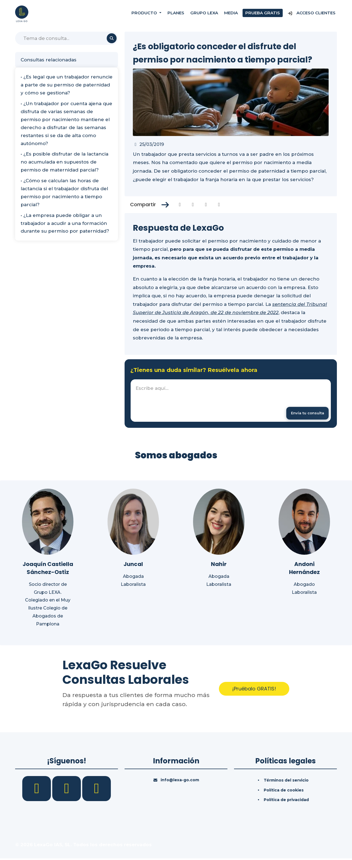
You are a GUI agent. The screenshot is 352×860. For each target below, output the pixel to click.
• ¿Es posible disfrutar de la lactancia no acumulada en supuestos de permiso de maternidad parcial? (64, 162)
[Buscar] (66, 38)
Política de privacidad (286, 801)
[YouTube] (96, 789)
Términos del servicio (286, 781)
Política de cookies (284, 791)
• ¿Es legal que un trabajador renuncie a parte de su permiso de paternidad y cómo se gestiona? (66, 85)
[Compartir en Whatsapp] (219, 205)
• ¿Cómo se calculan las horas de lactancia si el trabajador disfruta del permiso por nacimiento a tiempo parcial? (64, 192)
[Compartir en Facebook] (180, 205)
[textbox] (231, 401)
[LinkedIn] (67, 789)
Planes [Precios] (175, 13)
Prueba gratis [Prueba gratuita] (262, 13)
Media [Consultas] (231, 13)
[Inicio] (21, 13)
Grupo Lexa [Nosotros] (204, 13)
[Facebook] (37, 789)
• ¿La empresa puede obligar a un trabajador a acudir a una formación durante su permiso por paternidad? (65, 223)
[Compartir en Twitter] (193, 205)
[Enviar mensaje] (305, 413)
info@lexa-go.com (180, 781)
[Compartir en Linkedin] (206, 205)
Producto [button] (144, 13)
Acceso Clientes (311, 13)
